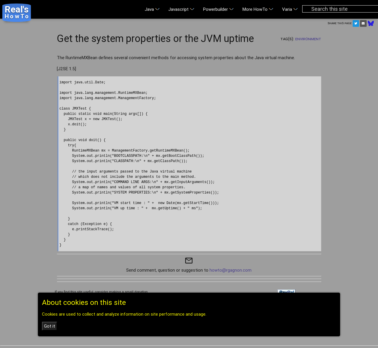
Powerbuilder (218, 9)
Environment (308, 38)
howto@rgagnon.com (231, 270)
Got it (49, 326)
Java (152, 9)
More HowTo (257, 9)
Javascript (181, 9)
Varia (290, 9)
